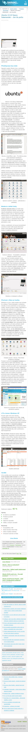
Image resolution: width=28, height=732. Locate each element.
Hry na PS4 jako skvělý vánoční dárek (13, 695)
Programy (21, 8)
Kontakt (20, 721)
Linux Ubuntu (6, 561)
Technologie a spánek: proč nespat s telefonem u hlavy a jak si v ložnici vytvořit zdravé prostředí (15, 610)
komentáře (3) (5, 548)
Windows (4, 658)
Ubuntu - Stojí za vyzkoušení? (10, 564)
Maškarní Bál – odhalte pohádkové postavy (14, 693)
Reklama (25, 721)
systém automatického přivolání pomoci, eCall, (13, 652)
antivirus (8, 654)
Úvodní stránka (13, 8)
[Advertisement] (14, 29)
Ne (20, 553)
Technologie (5, 10)
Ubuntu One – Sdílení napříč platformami (14, 569)
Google (22, 654)
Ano (18, 553)
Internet (9, 660)
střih (21, 656)
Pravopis (4, 654)
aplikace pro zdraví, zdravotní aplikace (11, 656)
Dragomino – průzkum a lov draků (12, 706)
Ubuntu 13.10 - (11, 589)
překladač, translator (15, 654)
